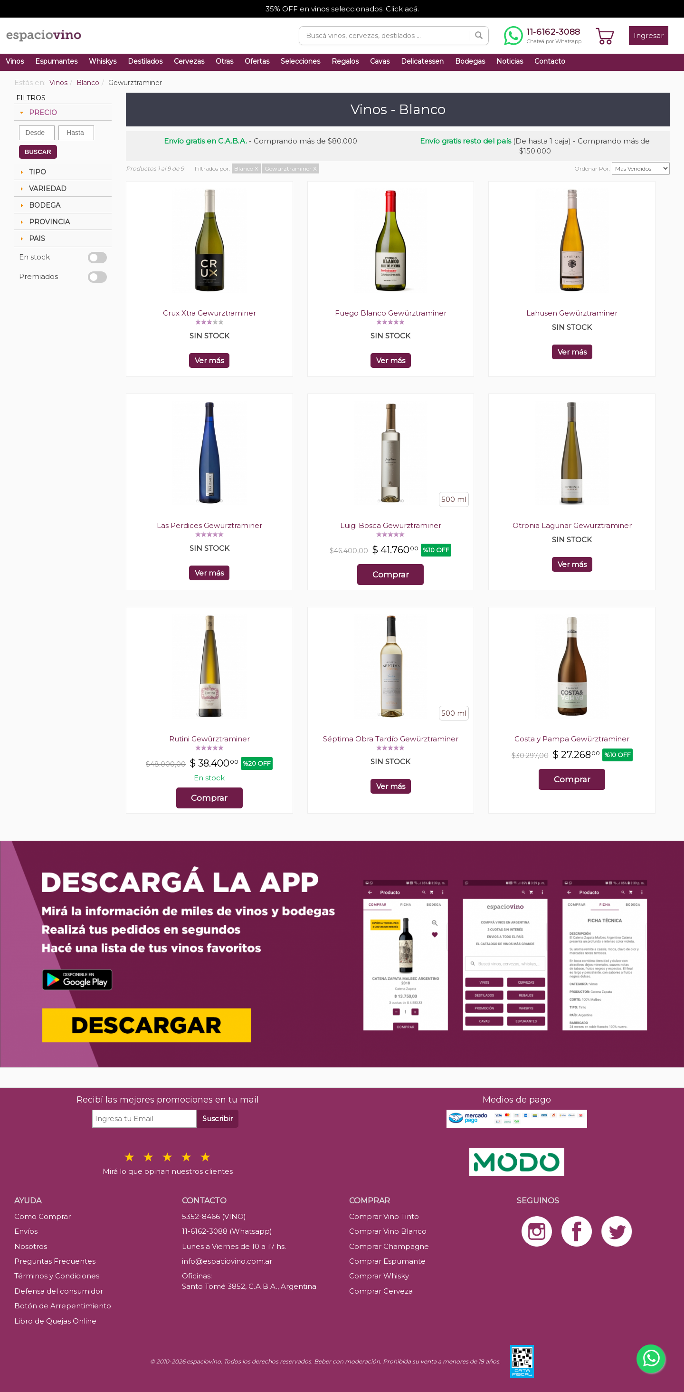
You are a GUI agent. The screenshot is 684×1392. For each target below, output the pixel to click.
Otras (224, 61)
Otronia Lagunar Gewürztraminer (572, 525)
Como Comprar (42, 1216)
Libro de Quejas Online (55, 1320)
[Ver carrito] (605, 35)
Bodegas (470, 61)
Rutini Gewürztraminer (209, 738)
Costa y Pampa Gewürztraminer (571, 738)
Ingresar (649, 35)
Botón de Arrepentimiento (62, 1305)
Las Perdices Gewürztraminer (209, 525)
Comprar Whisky (379, 1275)
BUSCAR (38, 151)
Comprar (390, 574)
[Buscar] (478, 36)
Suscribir (217, 1118)
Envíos (26, 1231)
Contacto (549, 61)
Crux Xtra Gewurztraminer (209, 312)
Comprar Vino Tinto (384, 1216)
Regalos (345, 61)
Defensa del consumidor (58, 1291)
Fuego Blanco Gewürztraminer (390, 312)
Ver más (209, 360)
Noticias (509, 61)
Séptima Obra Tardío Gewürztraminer (390, 738)
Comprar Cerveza (381, 1291)
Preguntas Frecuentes (54, 1261)
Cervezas (189, 61)
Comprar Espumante (387, 1261)
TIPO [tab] (32, 172)
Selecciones (300, 61)
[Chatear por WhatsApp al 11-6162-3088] (542, 35)
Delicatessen (422, 61)
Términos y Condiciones (56, 1275)
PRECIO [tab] (37, 112)
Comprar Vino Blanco (388, 1231)
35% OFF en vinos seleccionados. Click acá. (342, 8)
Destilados (145, 61)
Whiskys (102, 61)
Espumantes (56, 61)
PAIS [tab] (31, 238)
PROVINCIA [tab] (44, 222)
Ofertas (257, 61)
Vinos (15, 61)
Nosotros (30, 1246)
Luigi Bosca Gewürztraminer (390, 525)
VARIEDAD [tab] (42, 188)
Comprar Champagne (389, 1246)
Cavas (380, 61)
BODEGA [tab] (39, 205)
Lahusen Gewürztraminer (572, 312)
